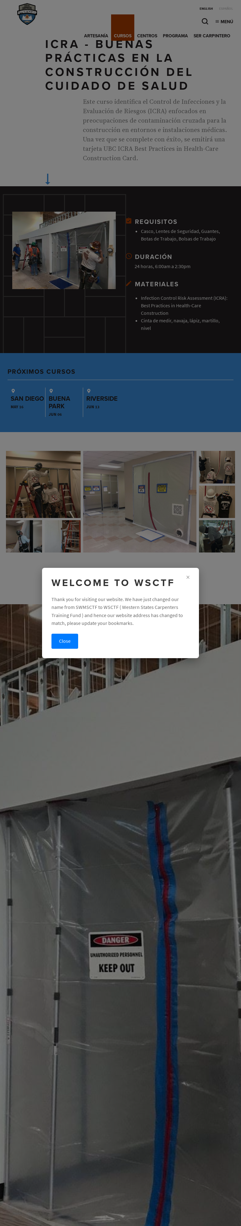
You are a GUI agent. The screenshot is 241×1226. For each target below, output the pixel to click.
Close (65, 641)
